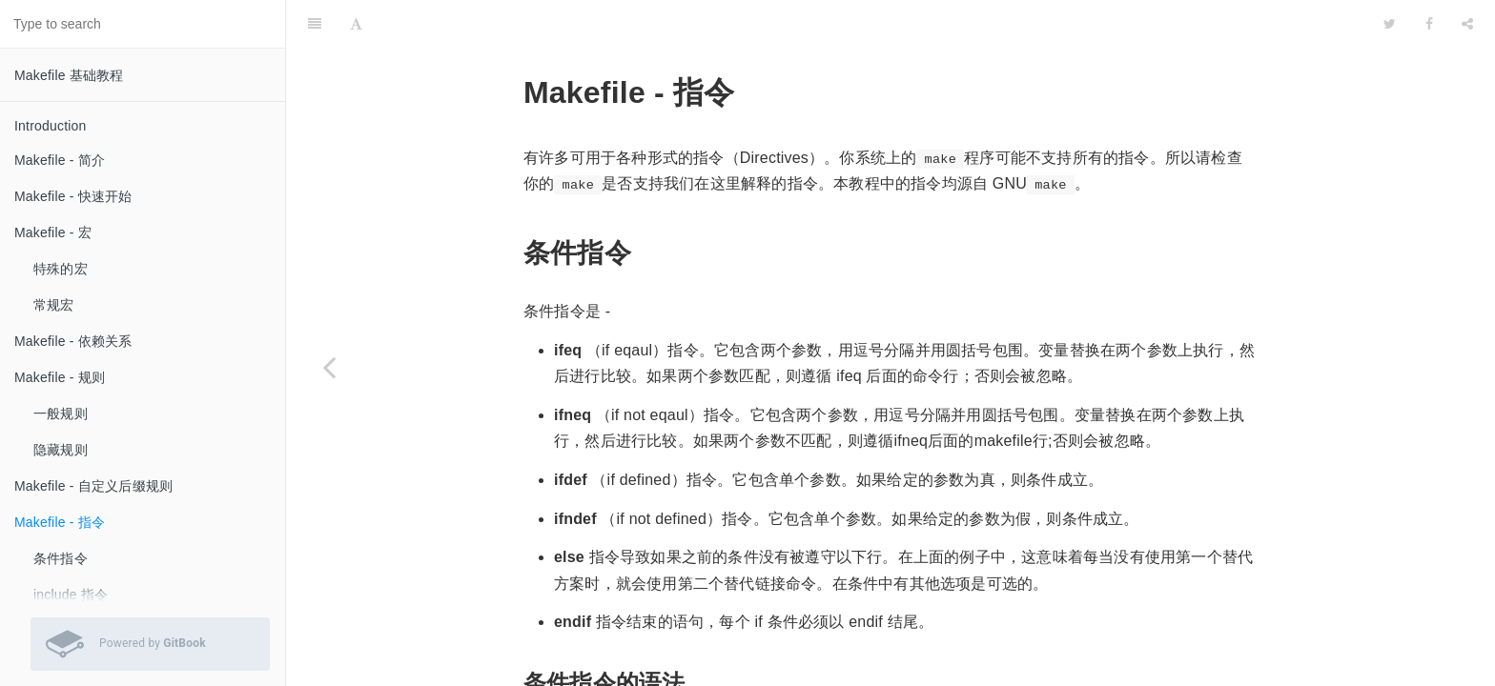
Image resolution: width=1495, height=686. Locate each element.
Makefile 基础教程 (69, 75)
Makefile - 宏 (53, 232)
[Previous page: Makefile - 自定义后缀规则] (329, 367)
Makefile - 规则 (59, 377)
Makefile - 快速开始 (73, 196)
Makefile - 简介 (59, 160)
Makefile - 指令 (59, 522)
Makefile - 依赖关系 (73, 341)
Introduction (50, 125)
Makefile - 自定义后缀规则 (93, 486)
